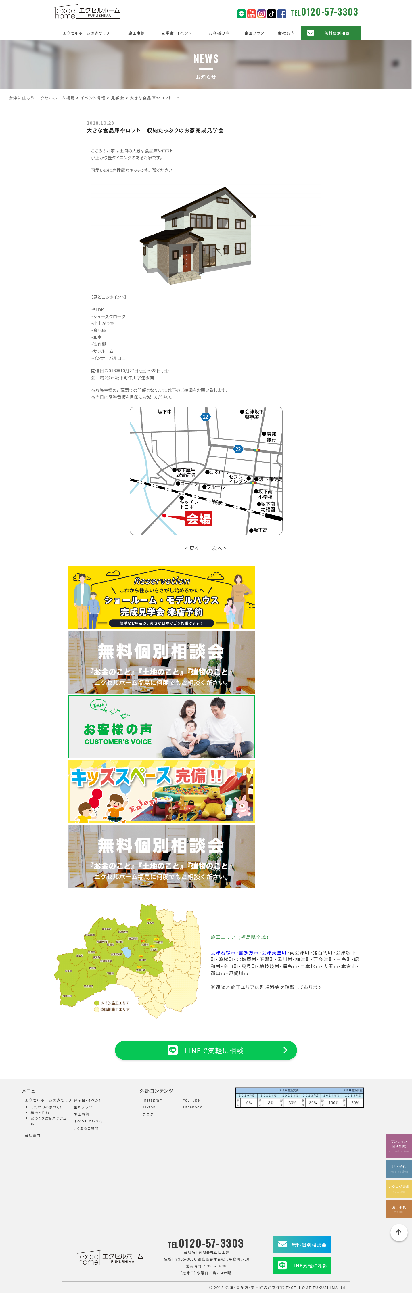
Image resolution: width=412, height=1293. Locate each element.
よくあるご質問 (86, 1128)
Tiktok (149, 1106)
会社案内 (286, 33)
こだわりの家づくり (47, 1106)
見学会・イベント (177, 33)
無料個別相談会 (309, 1244)
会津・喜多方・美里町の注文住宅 (255, 1287)
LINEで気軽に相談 (205, 1050)
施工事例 (136, 33)
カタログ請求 (399, 1189)
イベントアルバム (88, 1120)
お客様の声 (219, 33)
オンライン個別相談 (399, 1145)
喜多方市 (249, 952)
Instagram (153, 1099)
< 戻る (192, 548)
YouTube (191, 1099)
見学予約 (399, 1168)
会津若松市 (223, 952)
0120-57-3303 (329, 11)
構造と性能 (40, 1112)
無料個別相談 (337, 33)
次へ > (219, 548)
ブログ (148, 1114)
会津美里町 (274, 952)
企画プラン (254, 33)
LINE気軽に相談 (309, 1265)
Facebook (192, 1106)
